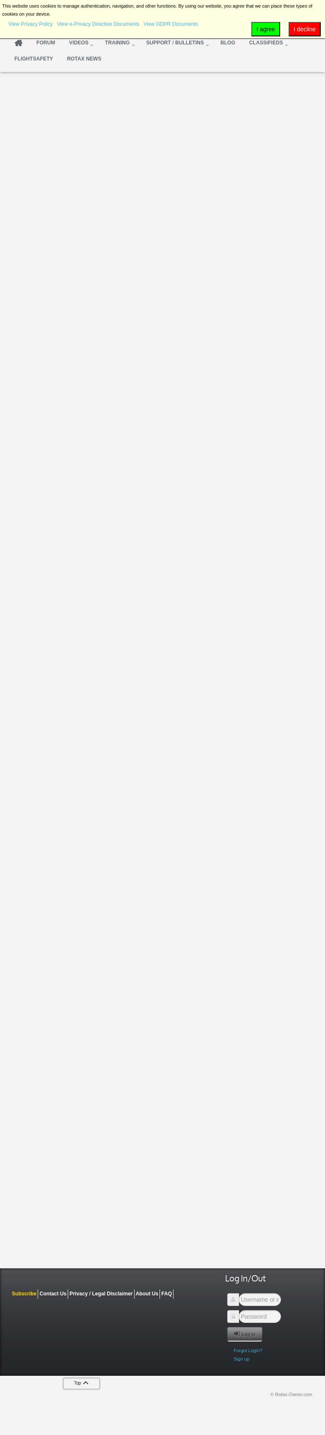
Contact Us (52, 1294)
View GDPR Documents (170, 24)
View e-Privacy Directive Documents (98, 24)
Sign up (241, 1358)
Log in (245, 1334)
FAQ (166, 1294)
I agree (265, 29)
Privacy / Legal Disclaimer (100, 1294)
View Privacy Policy (30, 24)
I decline (305, 29)
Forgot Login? (248, 1350)
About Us (147, 1294)
